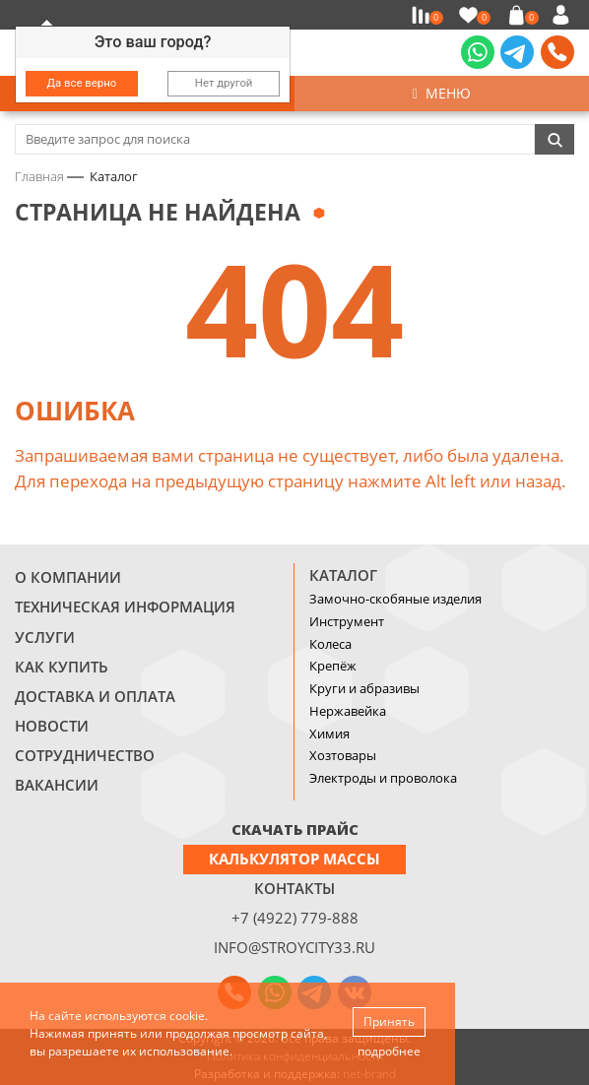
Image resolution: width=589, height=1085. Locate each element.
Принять (389, 1021)
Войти (564, 15)
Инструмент (346, 621)
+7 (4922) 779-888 (295, 917)
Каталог (343, 575)
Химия (329, 733)
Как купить (61, 666)
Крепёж (333, 665)
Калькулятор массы (294, 858)
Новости (52, 725)
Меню (442, 93)
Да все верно (82, 83)
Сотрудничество (85, 755)
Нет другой (224, 83)
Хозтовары (342, 755)
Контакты (294, 888)
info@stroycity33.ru (294, 947)
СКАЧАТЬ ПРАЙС (295, 829)
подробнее (389, 1051)
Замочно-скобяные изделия (395, 598)
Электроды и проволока (383, 778)
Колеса (330, 644)
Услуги (45, 637)
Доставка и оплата (95, 696)
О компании (68, 577)
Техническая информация (125, 606)
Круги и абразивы (364, 688)
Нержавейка (347, 711)
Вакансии (56, 785)
